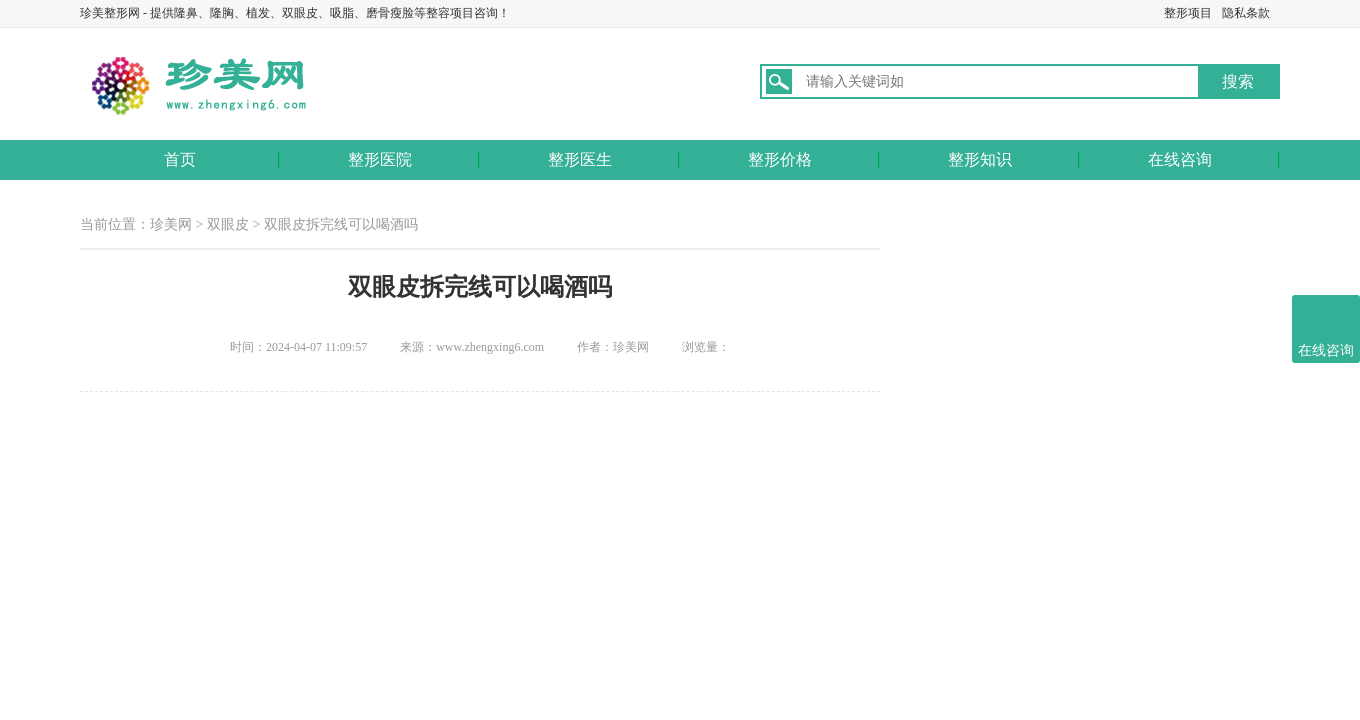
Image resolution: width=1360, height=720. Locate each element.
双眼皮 (228, 224)
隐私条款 (1246, 13)
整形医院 (380, 159)
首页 (180, 159)
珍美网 (171, 224)
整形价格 (780, 159)
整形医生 (580, 159)
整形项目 (1188, 13)
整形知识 (980, 159)
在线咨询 (1180, 159)
